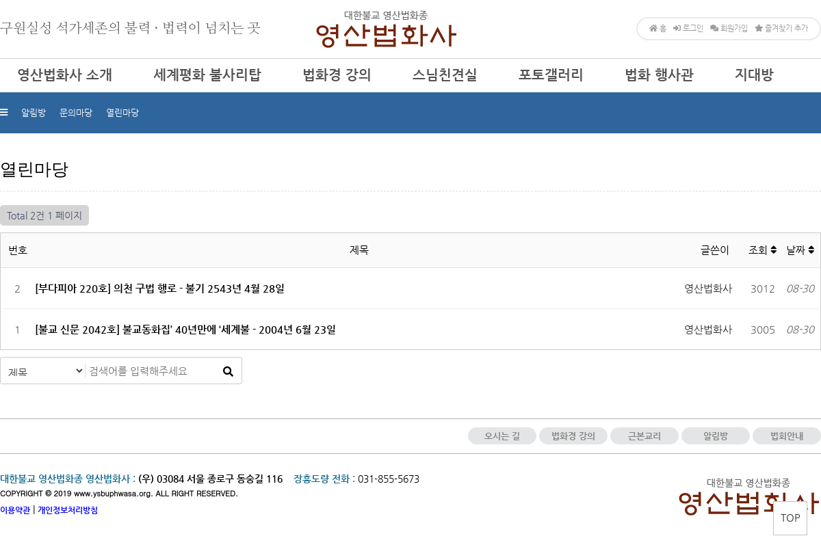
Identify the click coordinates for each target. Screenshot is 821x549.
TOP (790, 517)
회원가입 (729, 28)
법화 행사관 (659, 75)
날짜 (800, 250)
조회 (762, 250)
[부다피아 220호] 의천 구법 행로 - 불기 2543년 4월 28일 (160, 288)
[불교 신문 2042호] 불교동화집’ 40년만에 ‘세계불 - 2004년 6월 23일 (185, 329)
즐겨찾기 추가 (781, 28)
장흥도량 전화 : (324, 478)
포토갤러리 (551, 75)
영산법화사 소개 (64, 75)
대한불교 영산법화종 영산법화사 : (67, 478)
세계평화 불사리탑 (207, 75)
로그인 (688, 28)
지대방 (754, 75)
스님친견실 (445, 75)
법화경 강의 (337, 75)
